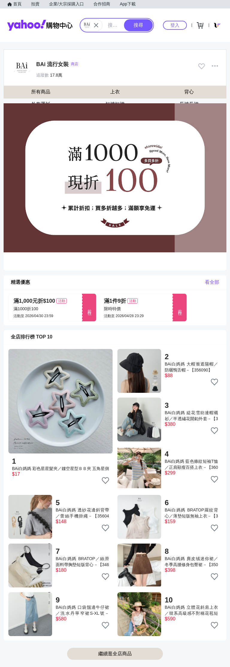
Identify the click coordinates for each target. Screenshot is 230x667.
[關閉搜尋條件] (96, 25)
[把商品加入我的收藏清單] (105, 480)
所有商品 (40, 91)
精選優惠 (20, 282)
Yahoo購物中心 (39, 25)
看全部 (212, 282)
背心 (189, 91)
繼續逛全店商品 (115, 653)
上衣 (115, 91)
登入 (174, 25)
